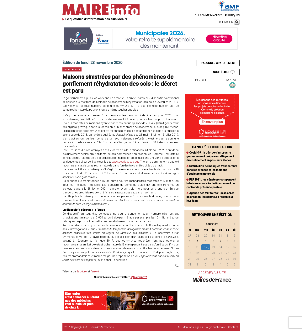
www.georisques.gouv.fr (126, 161)
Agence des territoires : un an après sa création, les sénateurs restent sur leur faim (210, 197)
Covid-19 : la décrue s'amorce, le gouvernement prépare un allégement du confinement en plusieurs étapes (210, 156)
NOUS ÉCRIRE (224, 72)
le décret (82, 271)
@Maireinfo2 (138, 277)
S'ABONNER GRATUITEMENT (218, 63)
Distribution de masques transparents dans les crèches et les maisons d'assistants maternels (211, 170)
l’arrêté (95, 271)
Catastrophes (72, 69)
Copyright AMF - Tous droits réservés (92, 327)
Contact (233, 327)
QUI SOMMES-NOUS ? (208, 15)
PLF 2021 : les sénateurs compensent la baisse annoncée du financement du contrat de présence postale (211, 183)
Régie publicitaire (215, 327)
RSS (177, 327)
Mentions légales (193, 327)
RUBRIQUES (232, 15)
